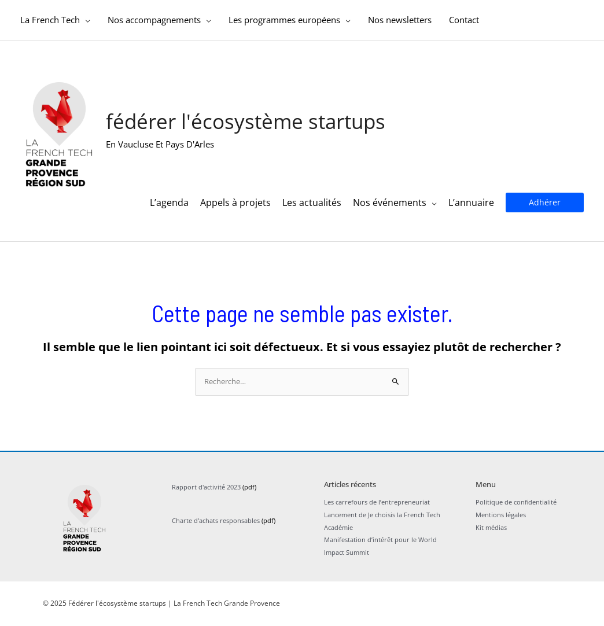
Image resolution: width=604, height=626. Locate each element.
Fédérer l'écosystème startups (245, 121)
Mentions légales (501, 515)
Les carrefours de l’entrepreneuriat (377, 502)
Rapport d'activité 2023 (206, 487)
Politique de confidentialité (516, 502)
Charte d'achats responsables (216, 521)
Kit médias (491, 527)
